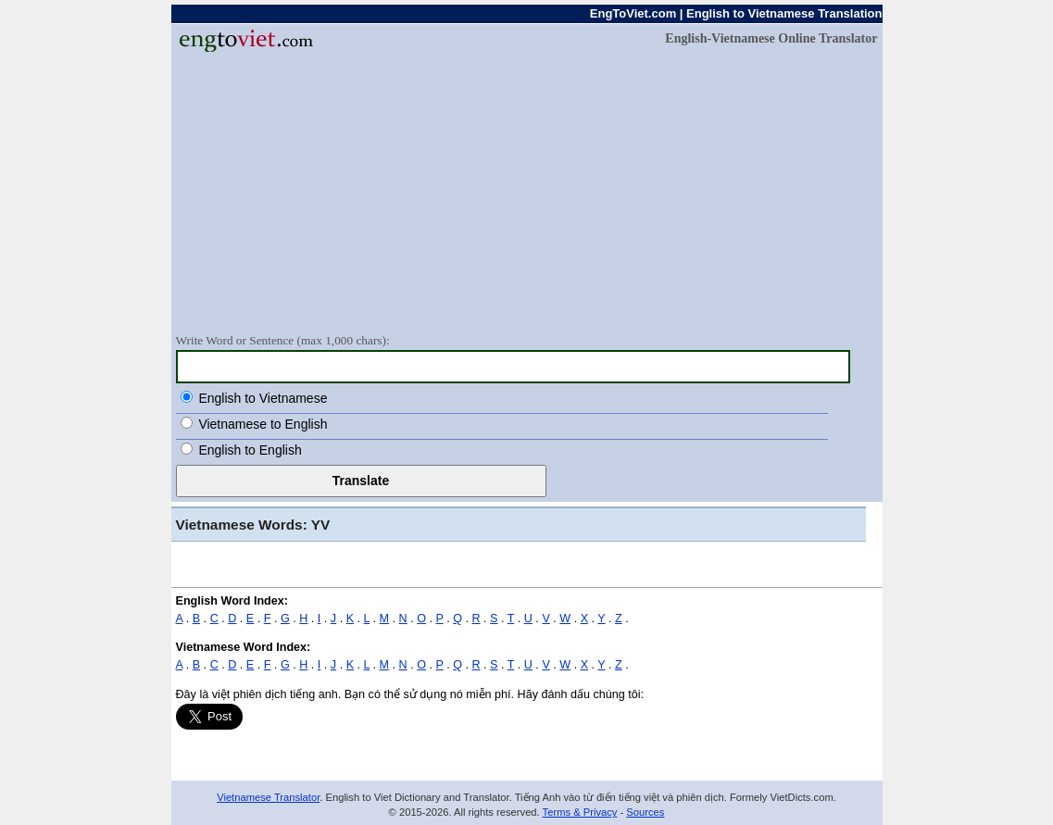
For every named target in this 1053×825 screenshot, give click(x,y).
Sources (645, 812)
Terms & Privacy (580, 812)
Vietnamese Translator (268, 797)
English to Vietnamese (262, 398)
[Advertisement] (527, 191)
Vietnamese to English (262, 424)
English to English (249, 450)
